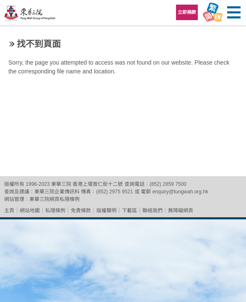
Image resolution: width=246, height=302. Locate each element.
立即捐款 (187, 12)
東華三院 (30, 15)
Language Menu (212, 12)
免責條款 (81, 210)
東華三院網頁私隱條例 (54, 199)
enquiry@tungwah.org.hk (180, 192)
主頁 (9, 210)
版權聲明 (106, 210)
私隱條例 (55, 210)
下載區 (129, 210)
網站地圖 (30, 210)
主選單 (233, 12)
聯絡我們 (152, 210)
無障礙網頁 (180, 210)
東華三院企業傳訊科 (57, 192)
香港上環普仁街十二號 (98, 184)
